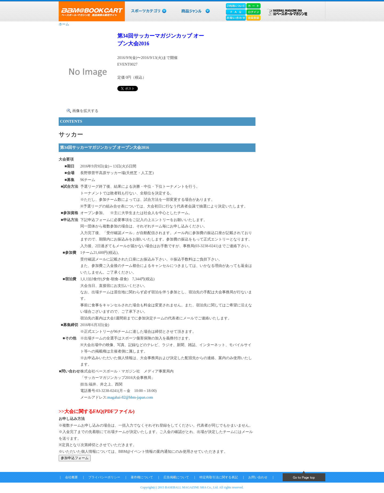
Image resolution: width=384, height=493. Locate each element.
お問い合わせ (257, 477)
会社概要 (71, 477)
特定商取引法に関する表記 (218, 477)
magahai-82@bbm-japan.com (130, 397)
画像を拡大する (85, 111)
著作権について (142, 477)
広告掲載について (176, 477)
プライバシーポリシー (104, 477)
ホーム (64, 24)
